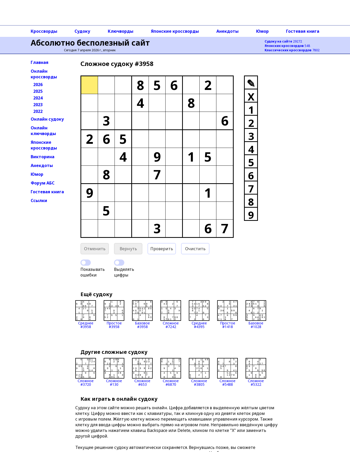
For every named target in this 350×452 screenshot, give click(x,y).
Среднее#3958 (85, 314)
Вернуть (128, 249)
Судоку (82, 31)
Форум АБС (42, 183)
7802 (292, 50)
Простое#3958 (114, 314)
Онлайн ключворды (43, 130)
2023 (38, 104)
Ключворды (120, 31)
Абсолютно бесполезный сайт (90, 42)
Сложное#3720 (85, 372)
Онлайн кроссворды (44, 74)
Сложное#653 (142, 372)
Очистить (195, 249)
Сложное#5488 (227, 372)
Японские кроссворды (175, 31)
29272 (283, 41)
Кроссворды (44, 31)
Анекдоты (227, 31)
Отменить (94, 249)
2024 (38, 98)
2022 (38, 111)
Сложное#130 (114, 372)
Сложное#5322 (256, 372)
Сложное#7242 (170, 314)
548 (287, 46)
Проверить (161, 249)
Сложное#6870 (170, 372)
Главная (39, 62)
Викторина (42, 157)
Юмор (262, 31)
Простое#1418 (227, 314)
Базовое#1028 (256, 314)
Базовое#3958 (142, 314)
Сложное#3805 (199, 372)
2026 (38, 84)
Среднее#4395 (199, 314)
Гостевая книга (302, 31)
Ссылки (39, 200)
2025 (38, 91)
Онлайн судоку (47, 119)
